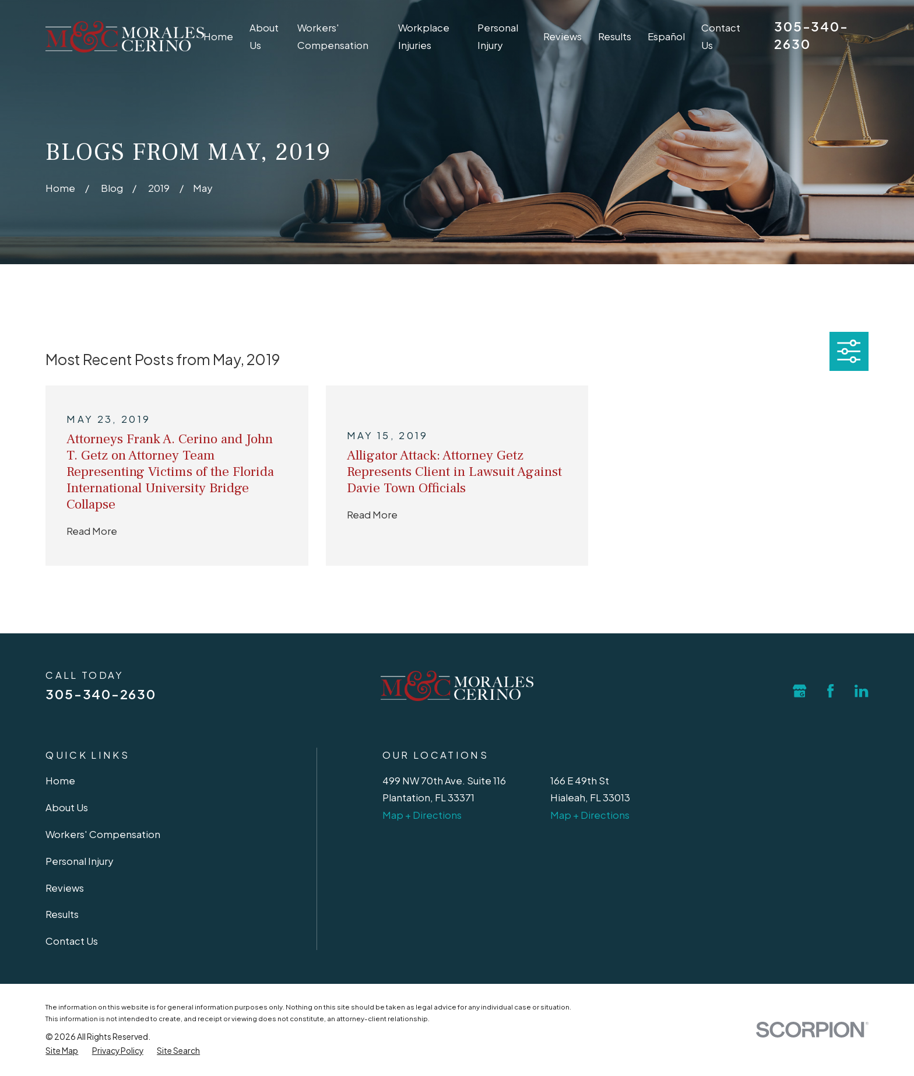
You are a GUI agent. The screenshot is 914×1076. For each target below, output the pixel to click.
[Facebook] (830, 691)
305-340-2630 (100, 694)
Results (62, 914)
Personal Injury (79, 861)
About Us (66, 807)
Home (60, 780)
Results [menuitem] (614, 36)
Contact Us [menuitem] (720, 36)
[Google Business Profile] (799, 691)
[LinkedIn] (861, 691)
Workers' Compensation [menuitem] (332, 36)
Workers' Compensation (102, 834)
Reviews (64, 888)
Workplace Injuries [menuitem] (423, 36)
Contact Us (71, 941)
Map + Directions (422, 815)
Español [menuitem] (666, 36)
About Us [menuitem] (264, 36)
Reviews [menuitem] (562, 36)
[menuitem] (61, 1051)
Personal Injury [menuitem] (497, 36)
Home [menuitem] (218, 36)
